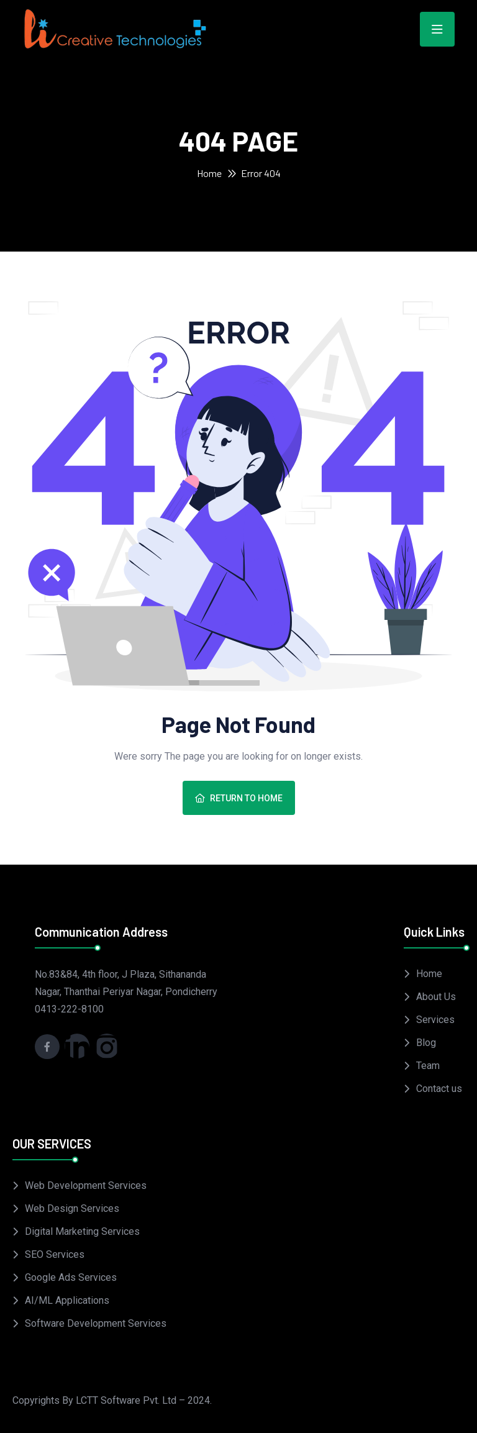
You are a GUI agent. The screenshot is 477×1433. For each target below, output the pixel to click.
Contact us (439, 1088)
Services (435, 1020)
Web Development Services (86, 1185)
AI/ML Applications (67, 1300)
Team (428, 1065)
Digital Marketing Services (82, 1231)
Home (209, 173)
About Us (436, 997)
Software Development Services (95, 1323)
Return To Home (239, 798)
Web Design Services (72, 1208)
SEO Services (54, 1254)
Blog (426, 1043)
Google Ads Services (71, 1277)
